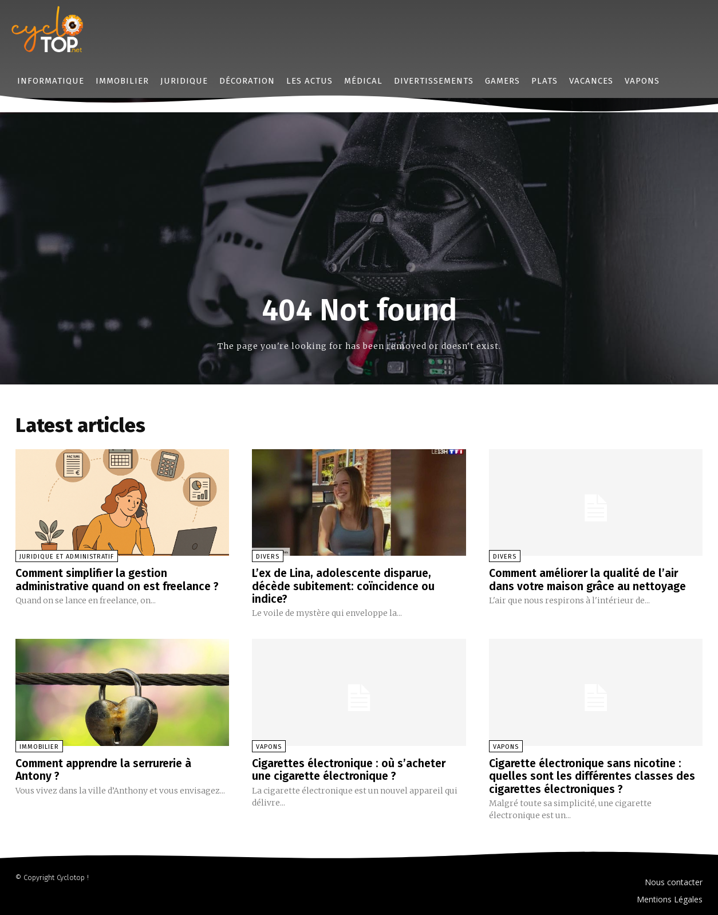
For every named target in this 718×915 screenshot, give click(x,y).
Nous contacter (674, 880)
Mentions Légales (670, 898)
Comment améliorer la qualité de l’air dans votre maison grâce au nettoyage (590, 579)
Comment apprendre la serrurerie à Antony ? (108, 769)
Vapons (269, 746)
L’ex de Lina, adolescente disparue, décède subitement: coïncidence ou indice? (346, 585)
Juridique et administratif (66, 556)
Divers (267, 556)
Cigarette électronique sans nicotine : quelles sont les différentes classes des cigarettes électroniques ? (594, 775)
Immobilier (39, 746)
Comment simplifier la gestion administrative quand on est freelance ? (119, 579)
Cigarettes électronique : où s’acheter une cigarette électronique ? (352, 769)
